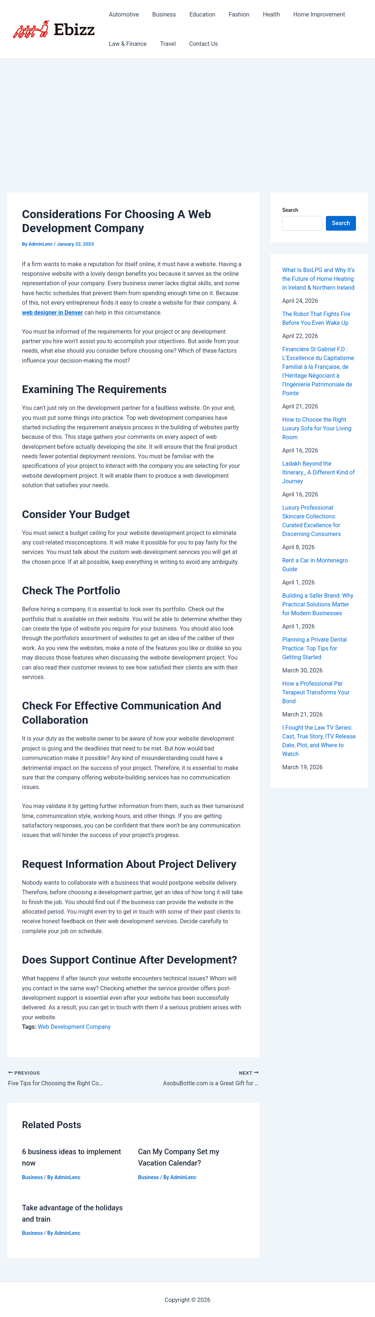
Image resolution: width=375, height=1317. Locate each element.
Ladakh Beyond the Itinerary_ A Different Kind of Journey (318, 472)
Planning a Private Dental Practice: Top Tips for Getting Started (315, 648)
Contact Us (199, 43)
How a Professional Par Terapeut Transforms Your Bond (316, 692)
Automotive (123, 14)
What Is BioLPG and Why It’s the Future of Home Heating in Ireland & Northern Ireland (318, 279)
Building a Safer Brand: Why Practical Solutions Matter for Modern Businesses (318, 604)
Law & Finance (127, 43)
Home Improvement (309, 14)
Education (198, 14)
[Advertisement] (187, 114)
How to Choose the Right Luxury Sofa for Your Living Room (317, 428)
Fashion (233, 14)
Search (290, 210)
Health (263, 14)
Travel (165, 43)
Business (162, 14)
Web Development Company (74, 1026)
